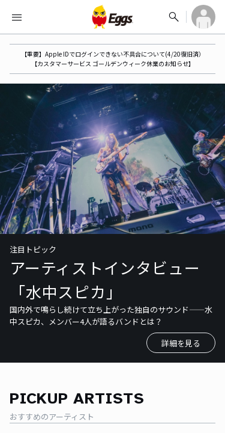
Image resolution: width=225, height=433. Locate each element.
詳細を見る (180, 343)
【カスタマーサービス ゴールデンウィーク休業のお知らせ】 (112, 63)
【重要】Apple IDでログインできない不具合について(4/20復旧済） (113, 53)
